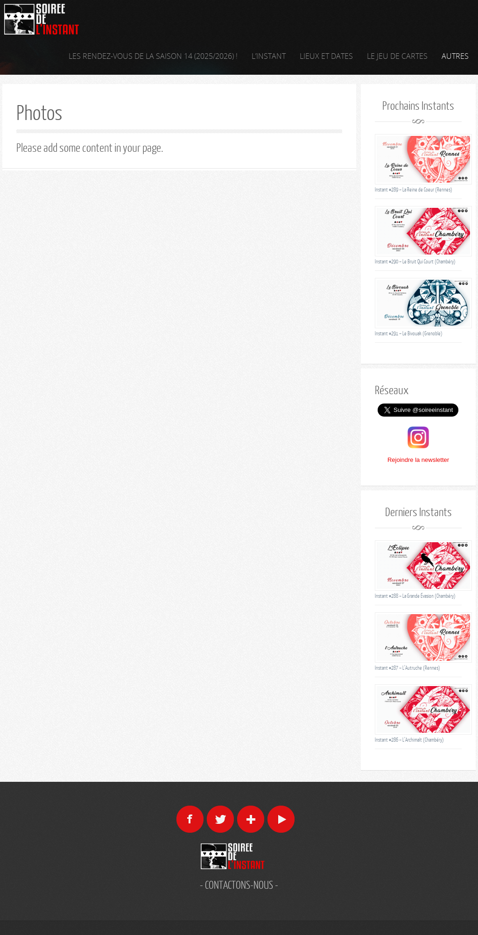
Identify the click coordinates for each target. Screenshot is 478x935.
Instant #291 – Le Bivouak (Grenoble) (409, 333)
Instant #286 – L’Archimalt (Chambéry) (409, 740)
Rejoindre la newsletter (418, 459)
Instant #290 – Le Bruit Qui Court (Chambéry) (415, 261)
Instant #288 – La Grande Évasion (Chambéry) (415, 596)
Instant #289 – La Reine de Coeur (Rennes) (413, 189)
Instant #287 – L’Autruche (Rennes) (407, 668)
